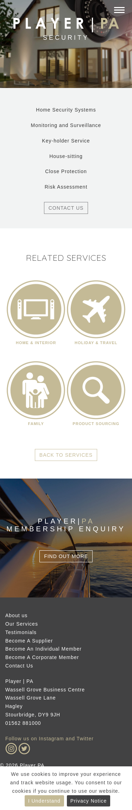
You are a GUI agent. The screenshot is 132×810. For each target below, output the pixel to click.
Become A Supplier (29, 641)
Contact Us (66, 208)
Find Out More (66, 556)
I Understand (44, 801)
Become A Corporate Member (42, 657)
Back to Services (66, 455)
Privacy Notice (88, 801)
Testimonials (21, 632)
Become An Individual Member (43, 649)
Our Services (21, 624)
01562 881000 (23, 723)
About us (16, 615)
